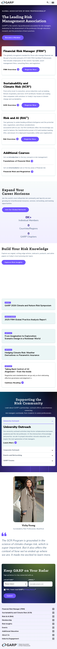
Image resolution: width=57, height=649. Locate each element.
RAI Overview (9, 139)
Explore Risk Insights (14, 262)
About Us (6, 635)
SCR (17, 613)
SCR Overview (9, 105)
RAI (8, 616)
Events (4, 627)
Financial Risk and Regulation (16, 171)
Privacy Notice (29, 590)
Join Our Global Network (15, 210)
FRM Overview (9, 70)
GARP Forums (28, 461)
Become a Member (13, 38)
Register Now (31, 69)
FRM (13, 609)
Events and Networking (28, 455)
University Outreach (28, 421)
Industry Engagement (10, 639)
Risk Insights (7, 624)
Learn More (8, 443)
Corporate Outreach (28, 450)
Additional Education (10, 631)
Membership (7, 620)
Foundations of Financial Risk (16, 161)
